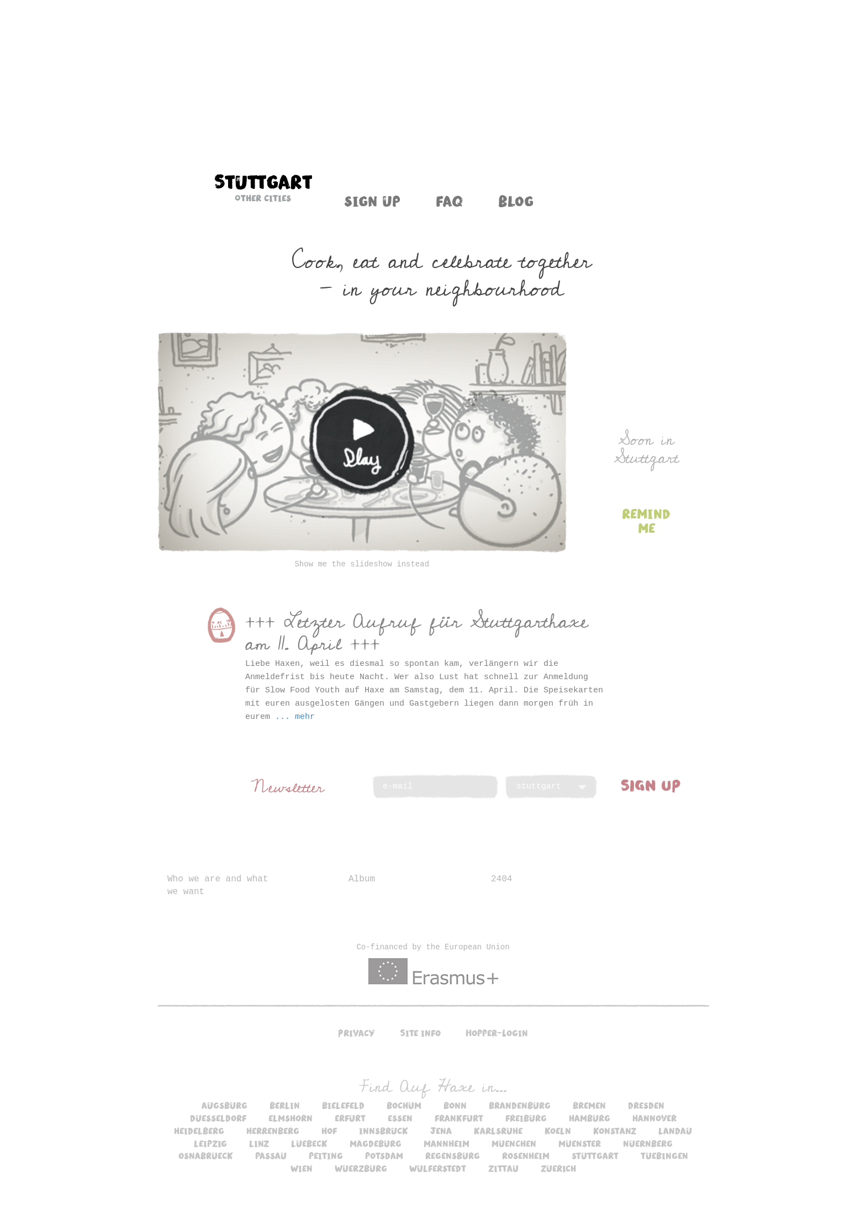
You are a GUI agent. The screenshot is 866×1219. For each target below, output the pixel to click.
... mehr (295, 717)
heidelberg (199, 1130)
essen (400, 1117)
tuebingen (664, 1155)
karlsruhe (498, 1130)
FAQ (449, 200)
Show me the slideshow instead (361, 564)
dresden (646, 1105)
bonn (455, 1105)
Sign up (372, 200)
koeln (558, 1130)
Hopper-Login (497, 1032)
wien (302, 1168)
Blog (516, 200)
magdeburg (376, 1143)
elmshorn (290, 1117)
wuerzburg (361, 1168)
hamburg (589, 1117)
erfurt (350, 1117)
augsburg (224, 1105)
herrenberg (272, 1130)
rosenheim (526, 1155)
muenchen (514, 1143)
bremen (589, 1105)
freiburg (526, 1117)
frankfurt (459, 1117)
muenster (579, 1143)
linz (259, 1143)
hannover (654, 1117)
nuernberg (648, 1143)
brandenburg (520, 1105)
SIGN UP (650, 784)
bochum (404, 1105)
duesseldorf (218, 1117)
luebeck (309, 1143)
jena (441, 1130)
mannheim (446, 1143)
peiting (326, 1155)
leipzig (210, 1143)
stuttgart (595, 1155)
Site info (420, 1032)
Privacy (356, 1032)
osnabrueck (205, 1155)
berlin (285, 1105)
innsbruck (383, 1130)
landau (675, 1130)
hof (329, 1130)
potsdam (384, 1155)
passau (271, 1155)
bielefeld (343, 1105)
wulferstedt (437, 1168)
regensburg (452, 1155)
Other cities (263, 197)
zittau (503, 1168)
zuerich (558, 1168)
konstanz (614, 1130)
